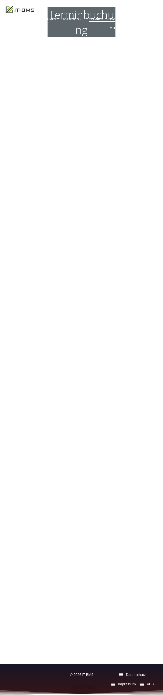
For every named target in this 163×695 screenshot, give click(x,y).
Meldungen (121, 28)
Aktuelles (147, 28)
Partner (148, 19)
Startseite (19, 19)
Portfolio (72, 19)
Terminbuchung (102, 19)
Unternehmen (44, 19)
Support (128, 19)
